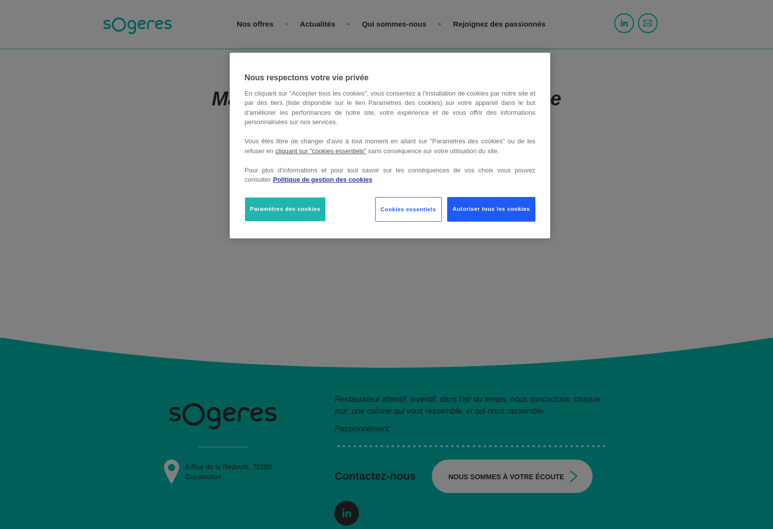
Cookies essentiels (408, 209)
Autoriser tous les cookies (491, 209)
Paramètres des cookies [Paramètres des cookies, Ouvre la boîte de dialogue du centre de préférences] (285, 209)
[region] (390, 145)
